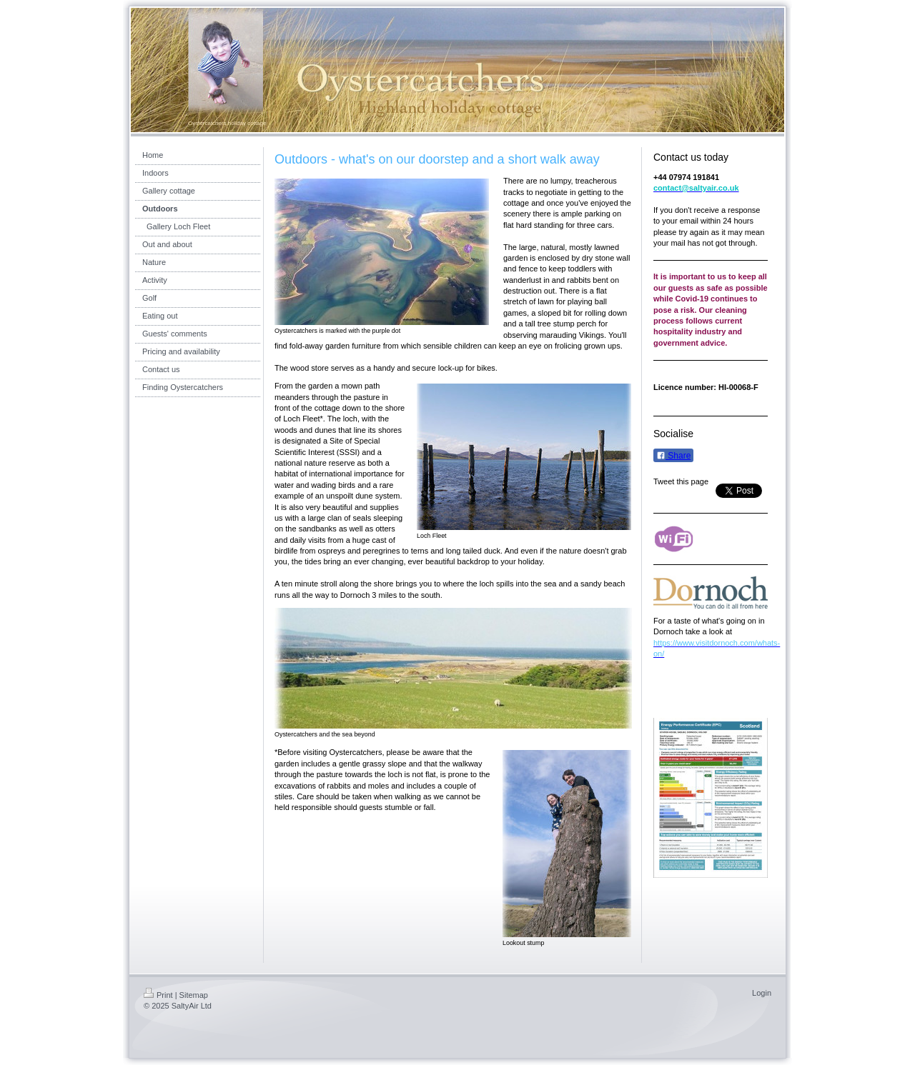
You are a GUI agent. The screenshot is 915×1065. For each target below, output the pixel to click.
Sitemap (193, 995)
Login (761, 993)
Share (673, 456)
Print (158, 995)
